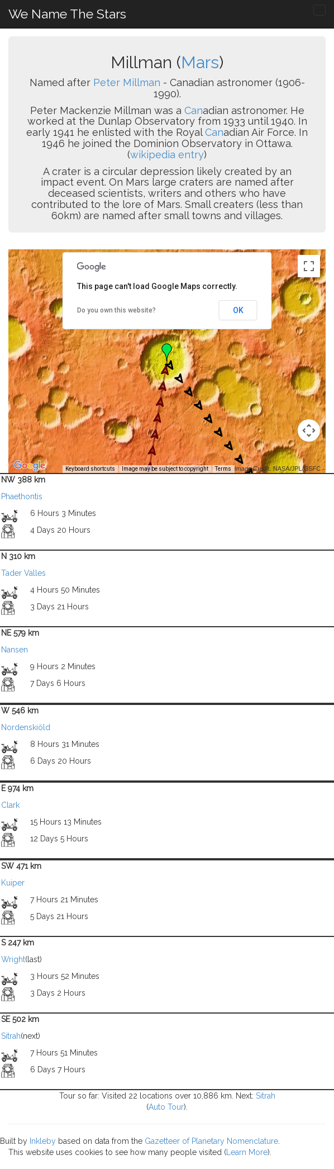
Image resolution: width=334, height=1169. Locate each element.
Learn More (247, 1152)
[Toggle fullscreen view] (309, 266)
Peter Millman (126, 82)
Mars (200, 62)
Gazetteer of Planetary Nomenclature (211, 1141)
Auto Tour (166, 1106)
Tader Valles (23, 573)
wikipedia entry (167, 154)
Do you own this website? (116, 310)
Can (193, 110)
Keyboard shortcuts (90, 469)
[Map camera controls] (309, 430)
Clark (10, 805)
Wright (13, 959)
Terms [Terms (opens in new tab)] (223, 469)
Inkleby (43, 1141)
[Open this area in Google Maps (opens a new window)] (29, 465)
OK (238, 310)
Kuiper (13, 882)
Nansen (14, 649)
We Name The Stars (67, 13)
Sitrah (11, 1035)
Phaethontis (21, 496)
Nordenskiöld (25, 727)
